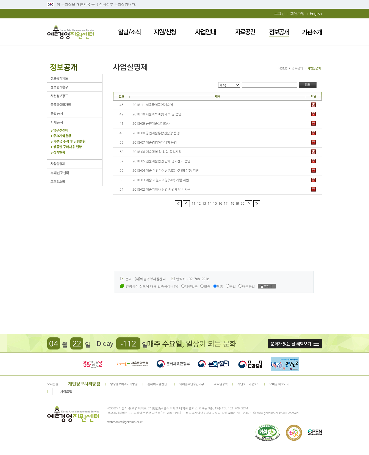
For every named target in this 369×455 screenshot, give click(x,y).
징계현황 (59, 152)
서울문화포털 (132, 364)
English (316, 14)
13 (204, 203)
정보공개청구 (74, 87)
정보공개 (279, 32)
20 (243, 203)
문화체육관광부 (173, 364)
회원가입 (297, 14)
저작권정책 (220, 384)
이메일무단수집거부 (191, 384)
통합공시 (74, 113)
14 (210, 203)
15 (215, 203)
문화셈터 (213, 364)
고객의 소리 (74, 181)
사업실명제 (74, 164)
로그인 (279, 14)
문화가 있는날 (92, 364)
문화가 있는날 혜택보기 (295, 343)
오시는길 (52, 384)
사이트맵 (66, 391)
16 (220, 203)
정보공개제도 (74, 78)
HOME (283, 68)
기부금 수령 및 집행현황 (69, 141)
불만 (231, 286)
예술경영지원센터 (70, 32)
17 (225, 203)
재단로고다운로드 (248, 384)
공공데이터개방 (74, 104)
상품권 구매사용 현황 (67, 147)
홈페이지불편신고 (159, 384)
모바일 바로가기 (279, 384)
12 (199, 203)
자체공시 (74, 122)
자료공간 (245, 32)
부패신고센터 (74, 172)
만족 (205, 286)
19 (237, 203)
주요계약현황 (62, 136)
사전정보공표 (74, 95)
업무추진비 (60, 130)
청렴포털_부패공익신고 (285, 364)
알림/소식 (129, 32)
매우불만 (246, 286)
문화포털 (250, 364)
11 (193, 203)
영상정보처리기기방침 (124, 384)
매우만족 (189, 286)
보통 (218, 286)
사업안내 (206, 32)
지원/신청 (165, 32)
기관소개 (312, 32)
